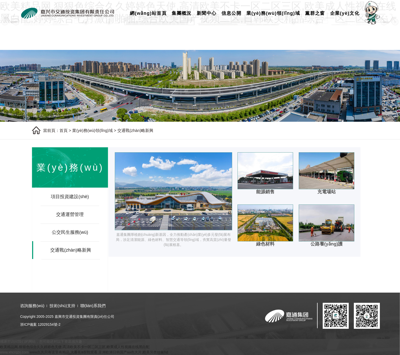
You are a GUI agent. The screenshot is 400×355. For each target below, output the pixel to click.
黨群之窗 (315, 13)
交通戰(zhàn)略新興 (135, 130)
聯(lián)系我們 (93, 306)
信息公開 (231, 13)
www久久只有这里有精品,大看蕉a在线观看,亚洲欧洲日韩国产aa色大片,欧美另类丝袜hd (99, 352)
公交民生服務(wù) (70, 232)
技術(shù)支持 (62, 306)
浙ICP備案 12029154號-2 (40, 324)
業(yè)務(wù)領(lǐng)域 (273, 13)
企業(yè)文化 (344, 13)
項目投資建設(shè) (70, 196)
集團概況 (182, 13)
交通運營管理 (70, 214)
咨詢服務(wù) (32, 306)
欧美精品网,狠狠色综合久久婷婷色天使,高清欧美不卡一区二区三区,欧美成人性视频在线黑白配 (74, 347)
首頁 (63, 130)
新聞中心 (207, 13)
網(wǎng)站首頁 (148, 13)
